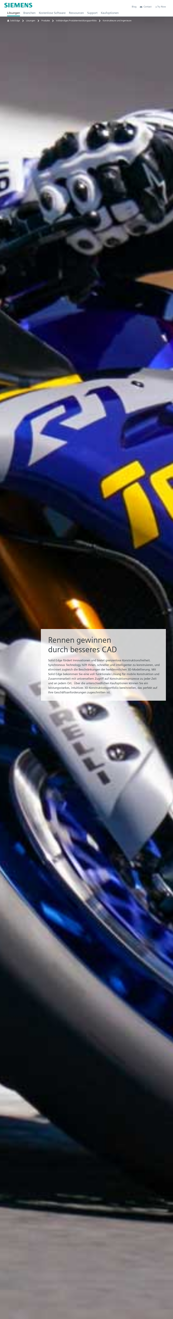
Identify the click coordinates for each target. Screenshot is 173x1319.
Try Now (160, 6)
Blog (134, 6)
